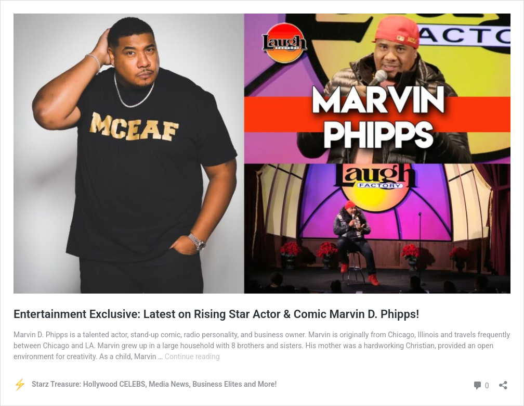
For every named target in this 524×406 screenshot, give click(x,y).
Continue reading (192, 356)
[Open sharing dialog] (503, 382)
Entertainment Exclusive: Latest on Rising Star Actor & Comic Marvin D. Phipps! (216, 314)
